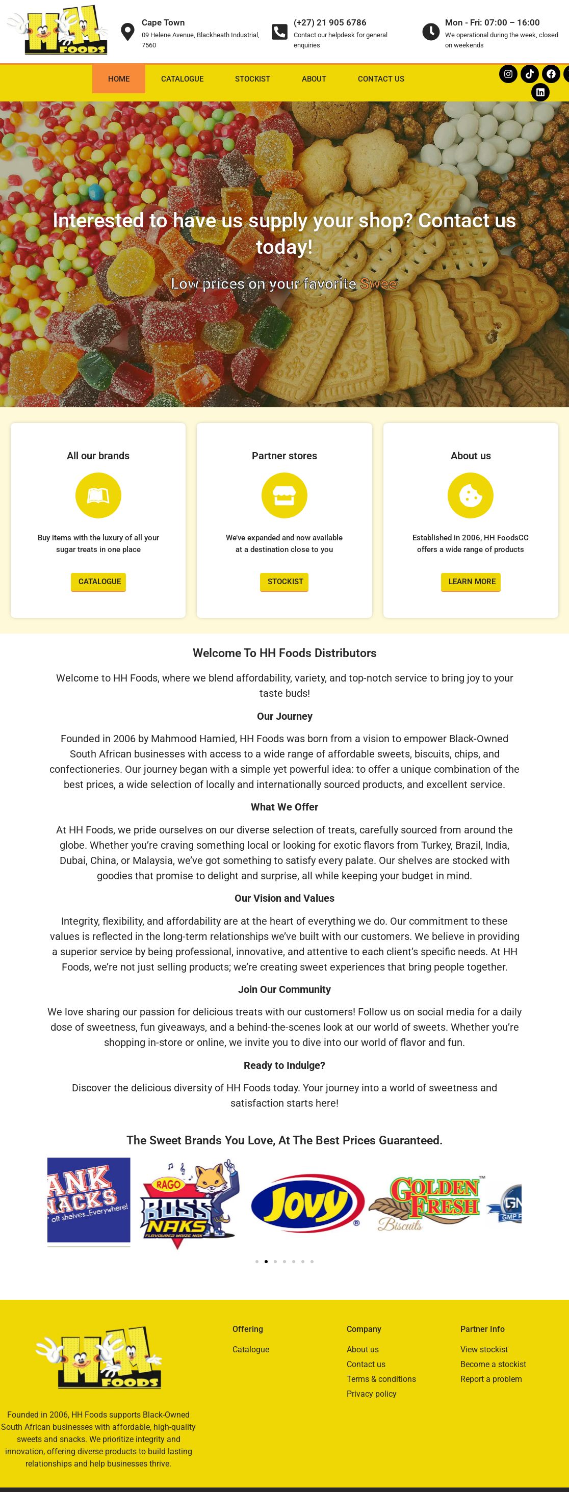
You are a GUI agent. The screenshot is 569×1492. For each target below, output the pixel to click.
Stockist (252, 79)
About (314, 79)
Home (119, 79)
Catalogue (182, 79)
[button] (59, 1205)
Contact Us (381, 79)
